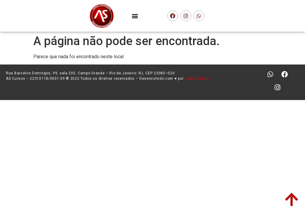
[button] (135, 16)
